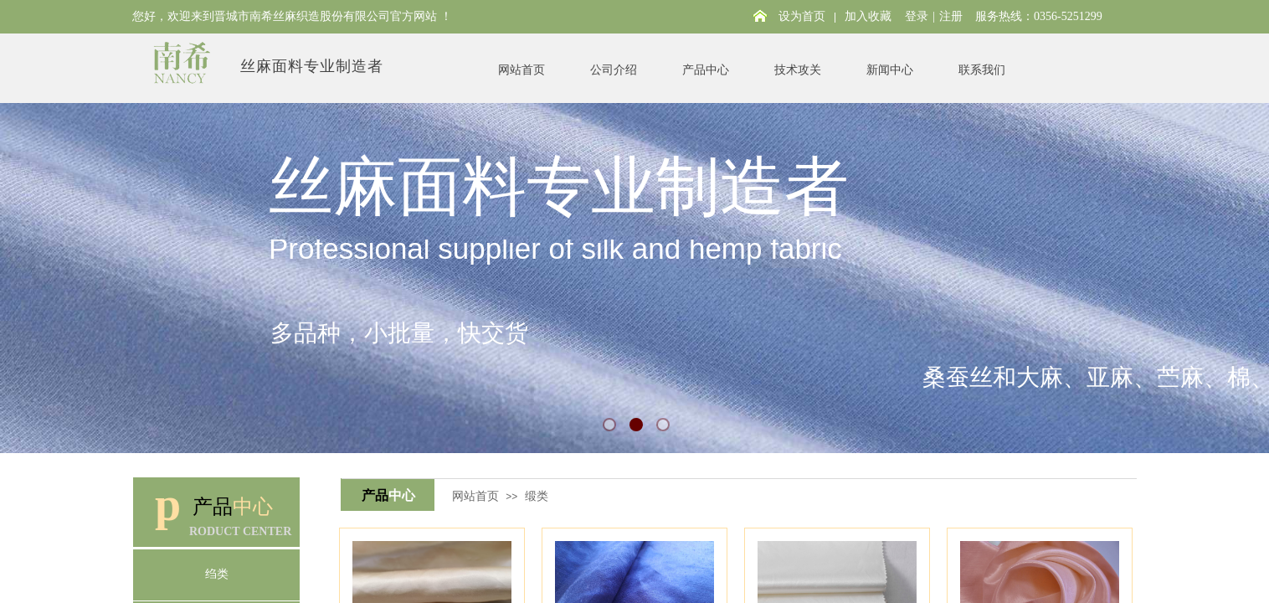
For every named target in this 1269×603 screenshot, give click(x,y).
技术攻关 (797, 70)
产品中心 (705, 70)
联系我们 (981, 70)
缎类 (536, 495)
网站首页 (521, 70)
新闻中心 (889, 70)
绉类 (217, 574)
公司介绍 (613, 70)
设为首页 (801, 16)
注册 (951, 16)
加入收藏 (868, 16)
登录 (916, 16)
